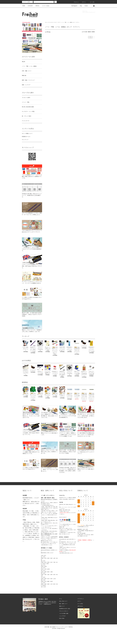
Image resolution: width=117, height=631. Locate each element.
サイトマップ (25, 139)
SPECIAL (36, 5)
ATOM (63, 618)
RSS (60, 618)
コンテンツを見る (44, 5)
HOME (23, 5)
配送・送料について (63, 603)
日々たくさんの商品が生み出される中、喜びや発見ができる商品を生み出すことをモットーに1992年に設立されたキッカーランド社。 (86, 431)
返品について (62, 606)
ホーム (46, 22)
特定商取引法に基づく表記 (64, 608)
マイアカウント (81, 598)
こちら (35, 497)
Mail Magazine (73, 5)
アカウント (75, 2)
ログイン (83, 2)
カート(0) (91, 2)
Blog (80, 5)
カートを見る (80, 603)
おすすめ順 (84, 31)
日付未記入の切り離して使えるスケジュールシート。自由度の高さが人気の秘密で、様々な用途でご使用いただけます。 (67, 467)
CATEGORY (29, 5)
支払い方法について (63, 601)
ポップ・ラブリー (58, 22)
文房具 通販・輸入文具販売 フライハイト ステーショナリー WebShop (58, 626)
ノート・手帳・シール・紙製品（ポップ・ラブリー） (71, 22)
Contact (85, 5)
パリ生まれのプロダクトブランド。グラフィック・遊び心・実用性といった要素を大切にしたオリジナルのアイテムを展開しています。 (67, 431)
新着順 (93, 31)
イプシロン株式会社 (62, 524)
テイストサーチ (51, 22)
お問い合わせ (80, 606)
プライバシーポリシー (63, 611)
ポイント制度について (27, 133)
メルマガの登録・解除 (63, 613)
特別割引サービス (26, 136)
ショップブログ (62, 615)
